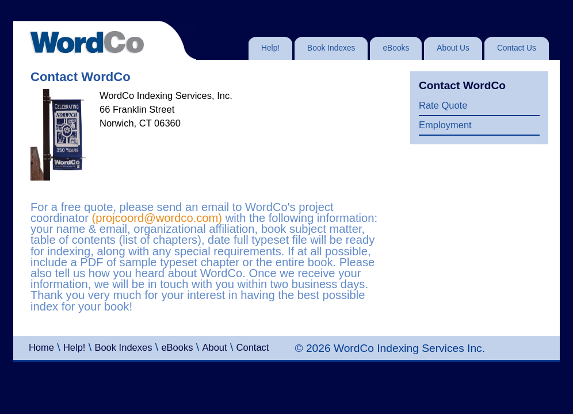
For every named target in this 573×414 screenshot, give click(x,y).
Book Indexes (123, 347)
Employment (445, 125)
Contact (252, 347)
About (214, 347)
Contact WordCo (462, 85)
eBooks (177, 347)
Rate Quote (443, 105)
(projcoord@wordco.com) (156, 218)
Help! (74, 347)
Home (41, 347)
